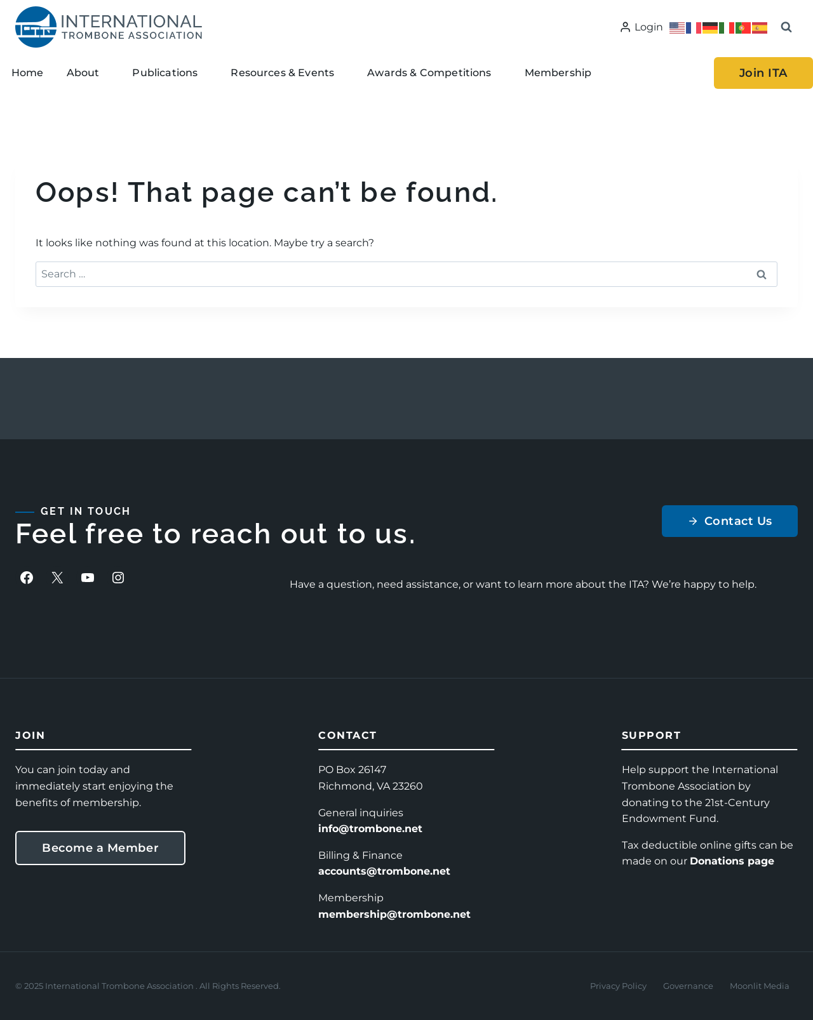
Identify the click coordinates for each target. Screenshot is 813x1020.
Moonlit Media (759, 986)
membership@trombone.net (394, 914)
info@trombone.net (370, 829)
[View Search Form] (786, 27)
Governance (688, 986)
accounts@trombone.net (384, 871)
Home (27, 73)
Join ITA (763, 73)
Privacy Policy (618, 986)
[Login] (641, 27)
